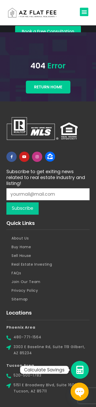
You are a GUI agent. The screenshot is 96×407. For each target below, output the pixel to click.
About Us (20, 238)
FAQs (16, 273)
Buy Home (21, 246)
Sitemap (20, 299)
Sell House (21, 255)
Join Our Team (26, 281)
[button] (84, 12)
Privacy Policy (25, 290)
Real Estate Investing (32, 264)
